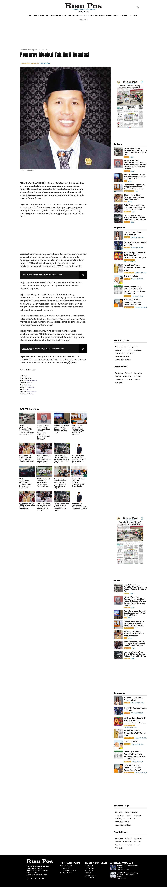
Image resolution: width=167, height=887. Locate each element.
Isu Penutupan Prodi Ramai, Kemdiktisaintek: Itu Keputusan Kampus (79, 459)
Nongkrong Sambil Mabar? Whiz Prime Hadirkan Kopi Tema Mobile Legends (60, 483)
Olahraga (127, 247)
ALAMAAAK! (127, 278)
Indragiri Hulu (128, 307)
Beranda (23, 50)
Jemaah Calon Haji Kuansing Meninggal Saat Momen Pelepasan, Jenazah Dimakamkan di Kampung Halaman (43, 432)
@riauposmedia (31, 380)
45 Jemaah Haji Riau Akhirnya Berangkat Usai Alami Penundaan (26, 458)
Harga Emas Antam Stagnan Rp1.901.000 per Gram (134, 267)
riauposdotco (31, 391)
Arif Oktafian (45, 63)
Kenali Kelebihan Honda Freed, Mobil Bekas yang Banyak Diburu (127, 874)
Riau (125, 181)
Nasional (127, 171)
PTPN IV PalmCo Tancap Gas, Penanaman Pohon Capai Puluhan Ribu (44, 482)
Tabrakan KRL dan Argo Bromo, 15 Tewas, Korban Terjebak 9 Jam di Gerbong (61, 459)
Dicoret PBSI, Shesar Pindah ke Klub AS (127, 866)
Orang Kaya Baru (131, 276)
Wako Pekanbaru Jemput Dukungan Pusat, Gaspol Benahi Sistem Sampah (44, 459)
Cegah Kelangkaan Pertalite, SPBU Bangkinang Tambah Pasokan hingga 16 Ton (26, 429)
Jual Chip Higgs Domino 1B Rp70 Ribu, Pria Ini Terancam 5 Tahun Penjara (135, 255)
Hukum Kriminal (129, 260)
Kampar (126, 157)
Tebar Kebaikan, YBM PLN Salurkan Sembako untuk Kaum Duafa (78, 482)
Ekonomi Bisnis (128, 272)
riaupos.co (31, 387)
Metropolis (32, 50)
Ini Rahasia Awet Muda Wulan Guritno (133, 233)
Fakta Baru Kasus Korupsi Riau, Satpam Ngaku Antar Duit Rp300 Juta (61, 429)
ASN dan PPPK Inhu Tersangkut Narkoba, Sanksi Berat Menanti (132, 302)
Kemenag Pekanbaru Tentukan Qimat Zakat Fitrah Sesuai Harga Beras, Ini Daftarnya (135, 755)
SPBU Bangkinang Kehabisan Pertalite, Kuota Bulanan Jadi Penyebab (25, 483)
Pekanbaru (42, 50)
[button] (137, 7)
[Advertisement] (53, 236)
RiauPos (31, 394)
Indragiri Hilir (128, 191)
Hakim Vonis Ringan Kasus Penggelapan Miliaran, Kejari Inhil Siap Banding (78, 429)
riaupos (29, 382)
